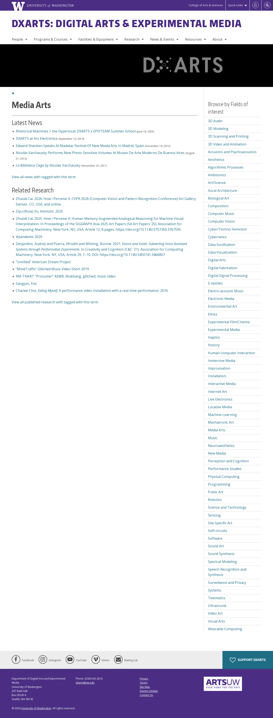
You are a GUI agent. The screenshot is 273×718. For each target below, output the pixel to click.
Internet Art (217, 391)
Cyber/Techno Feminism (227, 229)
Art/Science (217, 182)
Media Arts (216, 430)
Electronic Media (221, 298)
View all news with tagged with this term (44, 177)
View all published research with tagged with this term (55, 302)
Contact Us (146, 695)
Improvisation (219, 368)
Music (212, 438)
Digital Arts (217, 260)
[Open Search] (267, 5)
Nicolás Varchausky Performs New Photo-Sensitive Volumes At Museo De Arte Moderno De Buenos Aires (100, 152)
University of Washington (36, 708)
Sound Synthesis (221, 553)
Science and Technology (227, 507)
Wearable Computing (225, 629)
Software (215, 538)
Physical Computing (224, 476)
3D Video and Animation (227, 144)
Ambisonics (217, 175)
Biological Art (218, 198)
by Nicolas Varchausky (48, 165)
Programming (219, 484)
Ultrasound (217, 605)
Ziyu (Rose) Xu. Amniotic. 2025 (39, 211)
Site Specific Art (220, 523)
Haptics (214, 337)
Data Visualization (222, 252)
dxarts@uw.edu (85, 682)
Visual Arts (216, 621)
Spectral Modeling (222, 561)
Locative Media (220, 407)
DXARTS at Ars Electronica (36, 138)
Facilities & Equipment (96, 39)
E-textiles (215, 283)
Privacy (144, 678)
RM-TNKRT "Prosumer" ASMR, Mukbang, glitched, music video (66, 276)
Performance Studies (224, 468)
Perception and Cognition (228, 461)
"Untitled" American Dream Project (43, 262)
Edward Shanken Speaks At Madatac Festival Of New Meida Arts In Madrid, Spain (80, 145)
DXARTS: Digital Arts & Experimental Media (127, 23)
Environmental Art (222, 306)
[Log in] (255, 5)
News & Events (162, 39)
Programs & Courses (51, 39)
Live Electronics (220, 399)
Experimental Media (224, 329)
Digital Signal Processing (228, 275)
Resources (193, 39)
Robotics (215, 499)
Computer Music (221, 213)
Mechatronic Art (221, 422)
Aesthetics (216, 159)
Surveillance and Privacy (227, 582)
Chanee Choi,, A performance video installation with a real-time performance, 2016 (92, 290)
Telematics (216, 598)
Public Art (215, 492)
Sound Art (216, 546)
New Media (217, 453)
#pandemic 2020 (29, 236)
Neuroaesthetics (221, 445)
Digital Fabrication (222, 268)
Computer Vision (221, 221)
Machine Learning (222, 414)
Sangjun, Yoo (26, 283)
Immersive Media (221, 360)
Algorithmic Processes (225, 167)
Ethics (212, 314)
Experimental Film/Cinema (229, 322)
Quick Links (235, 5)
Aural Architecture (222, 190)
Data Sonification (221, 244)
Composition (218, 206)
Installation (217, 376)
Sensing (214, 515)
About (217, 39)
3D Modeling (218, 128)
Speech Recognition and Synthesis (227, 572)
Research (131, 39)
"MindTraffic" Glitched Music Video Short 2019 (52, 269)
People (17, 39)
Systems (214, 590)
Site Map (145, 687)
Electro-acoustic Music (226, 291)
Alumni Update (149, 691)
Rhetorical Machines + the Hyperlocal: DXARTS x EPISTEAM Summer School (76, 131)
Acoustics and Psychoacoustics (232, 152)
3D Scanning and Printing (228, 136)
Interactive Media (222, 383)
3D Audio (215, 121)
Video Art (215, 613)
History (214, 345)
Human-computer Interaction (231, 353)
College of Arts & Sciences (206, 5)
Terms (143, 682)
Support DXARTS (248, 660)
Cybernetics (217, 237)
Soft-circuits (217, 530)
